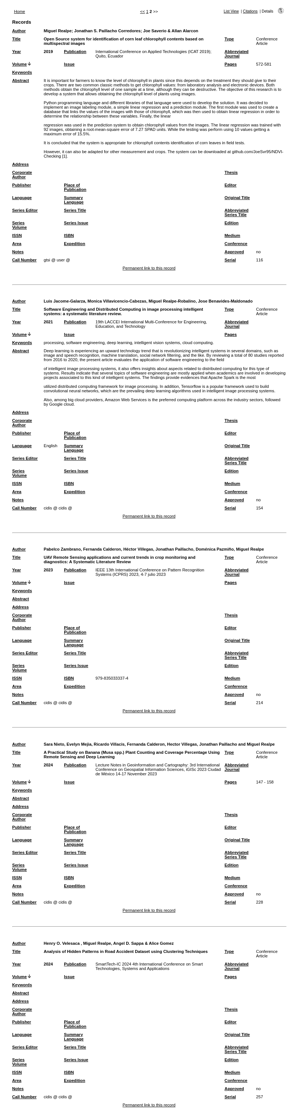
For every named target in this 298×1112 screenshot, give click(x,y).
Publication (75, 51)
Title (16, 39)
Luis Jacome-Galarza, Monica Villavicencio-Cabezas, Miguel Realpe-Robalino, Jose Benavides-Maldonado (148, 301)
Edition (232, 223)
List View (231, 11)
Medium (232, 235)
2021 (48, 322)
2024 (48, 765)
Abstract (20, 80)
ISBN (69, 235)
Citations (250, 11)
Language (22, 197)
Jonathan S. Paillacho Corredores (107, 31)
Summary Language (73, 199)
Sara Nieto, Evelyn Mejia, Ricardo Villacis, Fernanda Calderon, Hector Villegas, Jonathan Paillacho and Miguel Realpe (159, 744)
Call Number (24, 260)
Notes (18, 252)
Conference (236, 243)
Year (16, 51)
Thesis (231, 172)
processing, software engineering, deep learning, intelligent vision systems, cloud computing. (129, 342)
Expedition (74, 243)
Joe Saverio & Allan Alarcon (170, 31)
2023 (48, 570)
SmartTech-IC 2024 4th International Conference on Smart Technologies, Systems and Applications (149, 966)
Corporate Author (22, 174)
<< (142, 11)
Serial (230, 260)
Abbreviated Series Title (237, 212)
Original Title (237, 197)
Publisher (21, 185)
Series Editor (25, 210)
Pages (231, 64)
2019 (48, 51)
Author (19, 31)
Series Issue (76, 223)
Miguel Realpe (58, 31)
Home (19, 11)
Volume (19, 64)
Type (229, 39)
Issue (69, 64)
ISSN (17, 235)
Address (20, 164)
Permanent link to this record (148, 268)
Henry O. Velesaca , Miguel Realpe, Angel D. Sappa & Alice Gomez (109, 943)
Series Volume (19, 225)
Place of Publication (75, 187)
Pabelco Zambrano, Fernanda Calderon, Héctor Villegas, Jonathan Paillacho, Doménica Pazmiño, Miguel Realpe (154, 549)
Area (17, 243)
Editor (230, 185)
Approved (234, 252)
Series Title (75, 210)
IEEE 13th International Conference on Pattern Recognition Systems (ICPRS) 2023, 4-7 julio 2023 (149, 572)
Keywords (22, 72)
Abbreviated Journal (237, 53)
